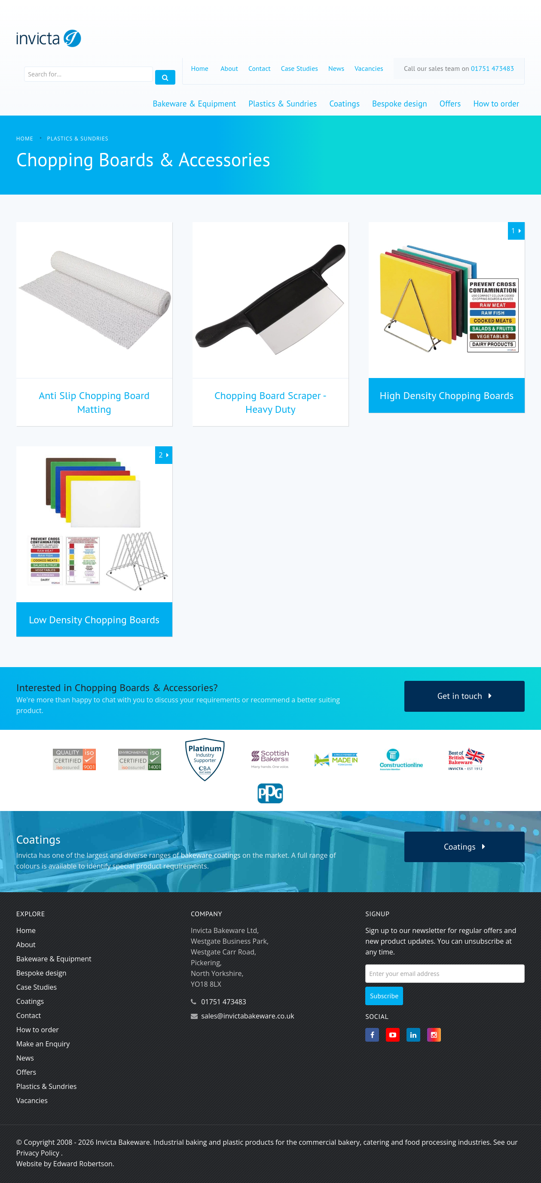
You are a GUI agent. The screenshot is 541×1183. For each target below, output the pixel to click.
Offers (450, 103)
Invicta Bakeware (122, 1142)
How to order (496, 103)
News (336, 68)
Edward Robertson (83, 1163)
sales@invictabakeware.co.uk (247, 1016)
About (229, 68)
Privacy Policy (37, 1153)
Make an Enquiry (43, 1044)
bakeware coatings (211, 855)
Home (199, 68)
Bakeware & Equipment (194, 103)
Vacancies (369, 68)
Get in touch (464, 695)
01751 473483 (492, 68)
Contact (259, 68)
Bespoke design (399, 103)
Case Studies (299, 68)
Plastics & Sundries (282, 103)
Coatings (344, 103)
